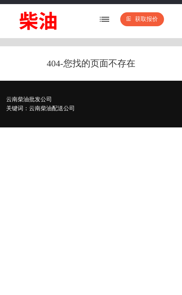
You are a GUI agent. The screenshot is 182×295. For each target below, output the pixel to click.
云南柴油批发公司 (29, 99)
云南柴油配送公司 (52, 108)
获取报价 (142, 19)
